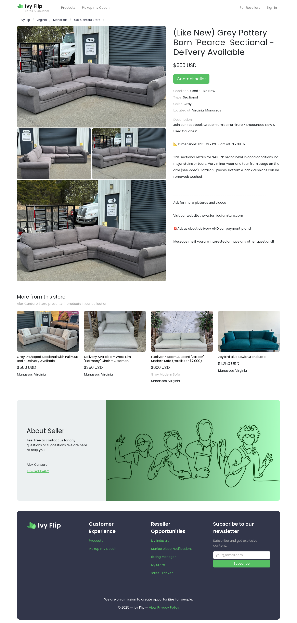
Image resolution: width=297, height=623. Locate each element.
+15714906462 (38, 471)
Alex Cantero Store (87, 20)
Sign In (272, 7)
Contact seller (191, 79)
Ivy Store (158, 565)
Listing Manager (163, 556)
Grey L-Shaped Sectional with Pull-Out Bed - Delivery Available (47, 359)
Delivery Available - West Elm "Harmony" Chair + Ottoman (107, 359)
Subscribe (242, 563)
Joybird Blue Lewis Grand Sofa (242, 357)
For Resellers (250, 7)
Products (68, 7)
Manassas (60, 20)
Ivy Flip (25, 20)
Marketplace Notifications (171, 548)
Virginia (42, 20)
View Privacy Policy (164, 607)
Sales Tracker (162, 573)
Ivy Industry (160, 540)
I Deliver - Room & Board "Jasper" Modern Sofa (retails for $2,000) (177, 359)
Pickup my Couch (95, 7)
